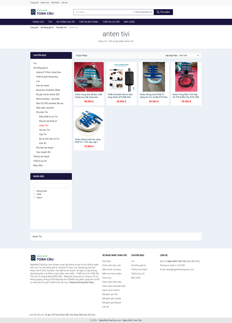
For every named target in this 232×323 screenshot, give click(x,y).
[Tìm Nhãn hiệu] (51, 185)
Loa (38, 81)
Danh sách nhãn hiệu (112, 282)
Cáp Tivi (43, 134)
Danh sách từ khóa (111, 290)
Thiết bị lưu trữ (111, 22)
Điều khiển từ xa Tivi (48, 116)
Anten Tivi (43, 125)
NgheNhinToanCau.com (110, 320)
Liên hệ (64, 2)
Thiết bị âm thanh (88, 22)
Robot (37, 197)
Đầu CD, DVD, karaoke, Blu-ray (49, 103)
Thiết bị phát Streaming (47, 77)
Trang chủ (34, 2)
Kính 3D (42, 143)
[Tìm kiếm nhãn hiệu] (103, 12)
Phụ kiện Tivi (61, 27)
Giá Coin (91, 315)
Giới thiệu (55, 2)
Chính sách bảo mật (111, 265)
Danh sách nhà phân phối (114, 286)
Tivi (50, 22)
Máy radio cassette (45, 108)
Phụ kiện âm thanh (44, 147)
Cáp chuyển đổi (43, 152)
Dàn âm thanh (42, 85)
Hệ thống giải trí (65, 22)
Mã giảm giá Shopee (111, 302)
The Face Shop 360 (60, 315)
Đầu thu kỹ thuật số (48, 121)
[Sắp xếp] (189, 55)
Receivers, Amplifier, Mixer (48, 90)
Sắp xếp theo (171, 55)
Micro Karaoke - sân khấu (47, 99)
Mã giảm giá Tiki (109, 294)
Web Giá (83, 315)
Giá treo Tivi (44, 130)
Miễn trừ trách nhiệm (111, 273)
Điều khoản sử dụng (111, 269)
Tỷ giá (47, 315)
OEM (37, 194)
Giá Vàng (74, 315)
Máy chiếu (129, 22)
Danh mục (45, 2)
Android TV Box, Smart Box (48, 72)
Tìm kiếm (163, 12)
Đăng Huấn (40, 191)
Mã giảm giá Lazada (111, 298)
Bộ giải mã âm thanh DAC (48, 94)
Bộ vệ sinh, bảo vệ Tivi (49, 139)
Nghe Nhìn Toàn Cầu (132, 320)
